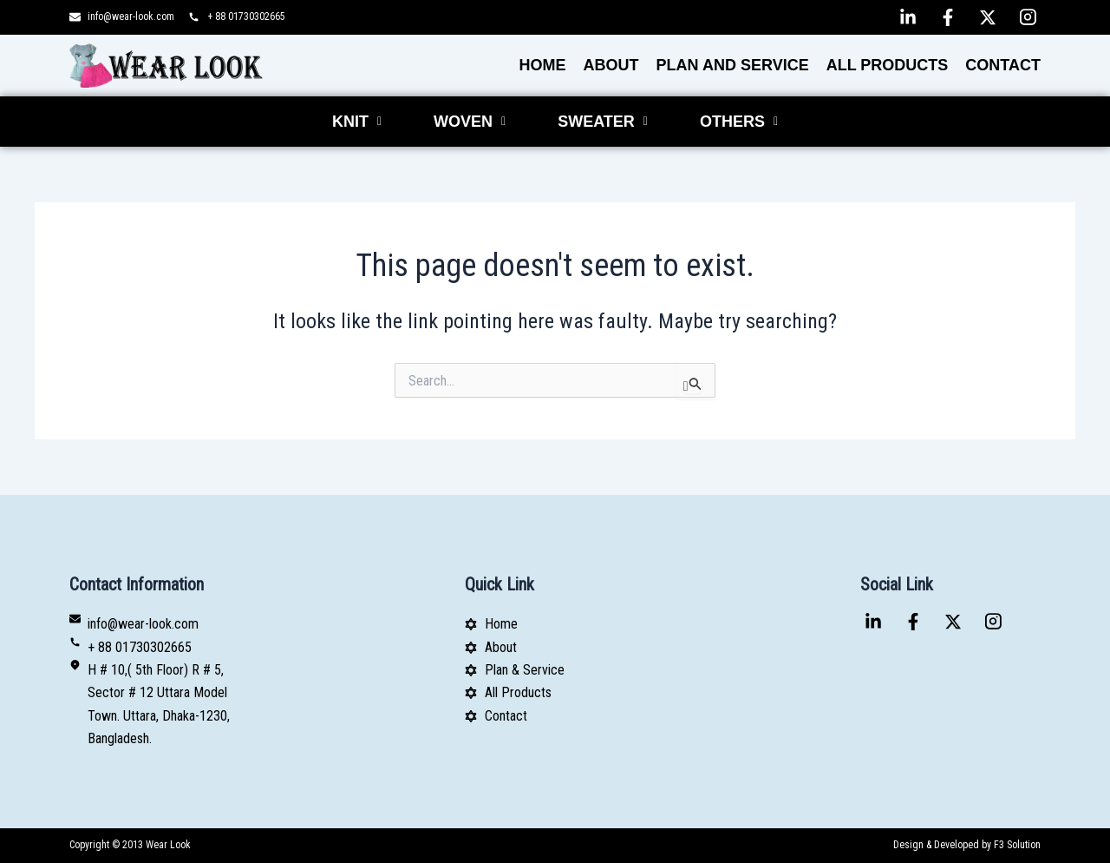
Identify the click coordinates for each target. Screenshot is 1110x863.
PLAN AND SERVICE (732, 65)
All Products (887, 65)
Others (739, 121)
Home (542, 65)
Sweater (603, 121)
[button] (357, 121)
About (611, 65)
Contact (1003, 65)
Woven (470, 121)
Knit (357, 121)
